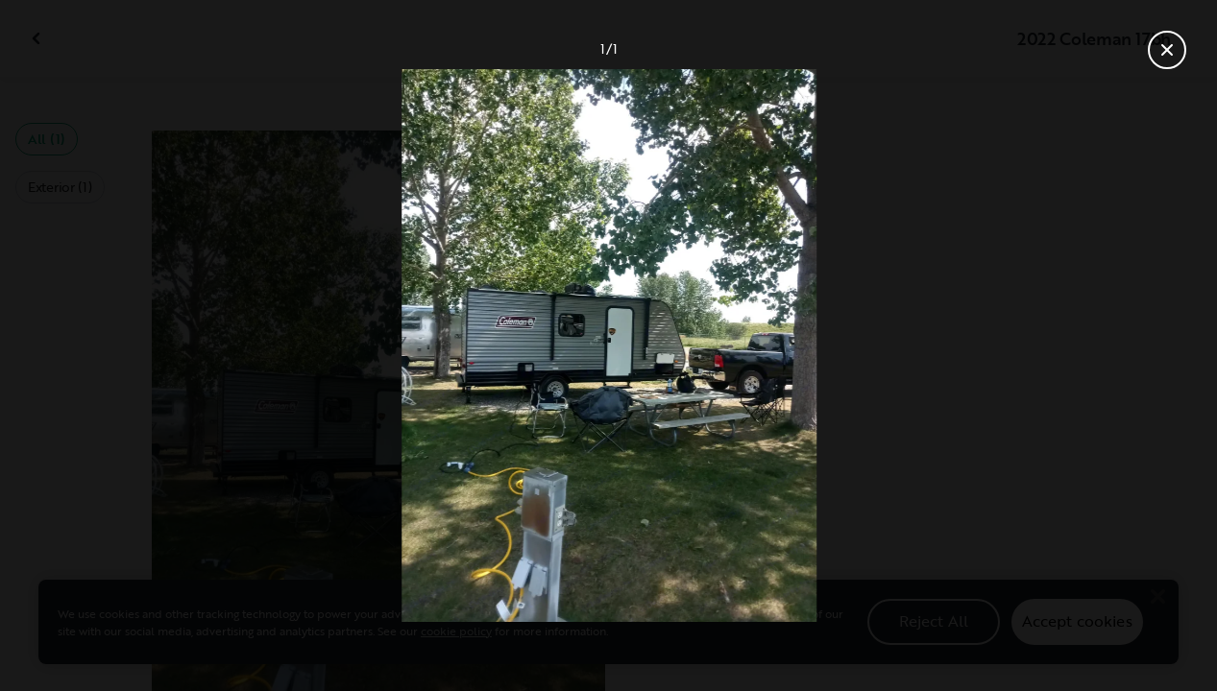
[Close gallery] (1167, 50)
